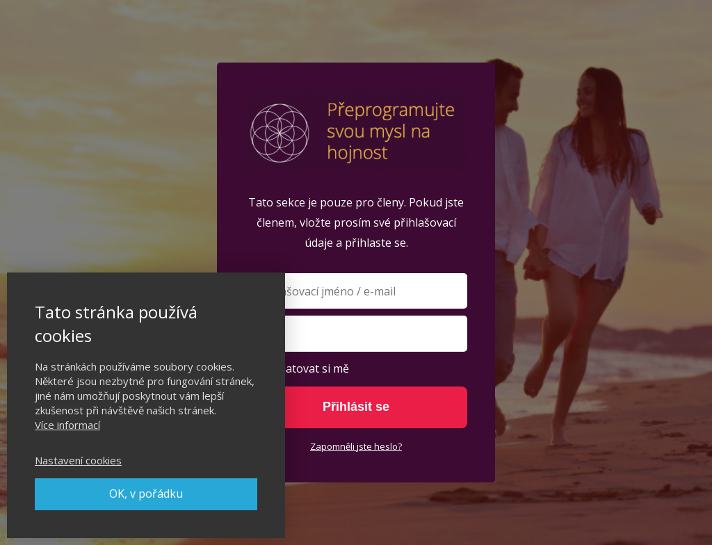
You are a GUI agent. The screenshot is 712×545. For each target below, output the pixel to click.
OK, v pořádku (146, 493)
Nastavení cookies (78, 460)
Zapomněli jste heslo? (356, 446)
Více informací (67, 425)
